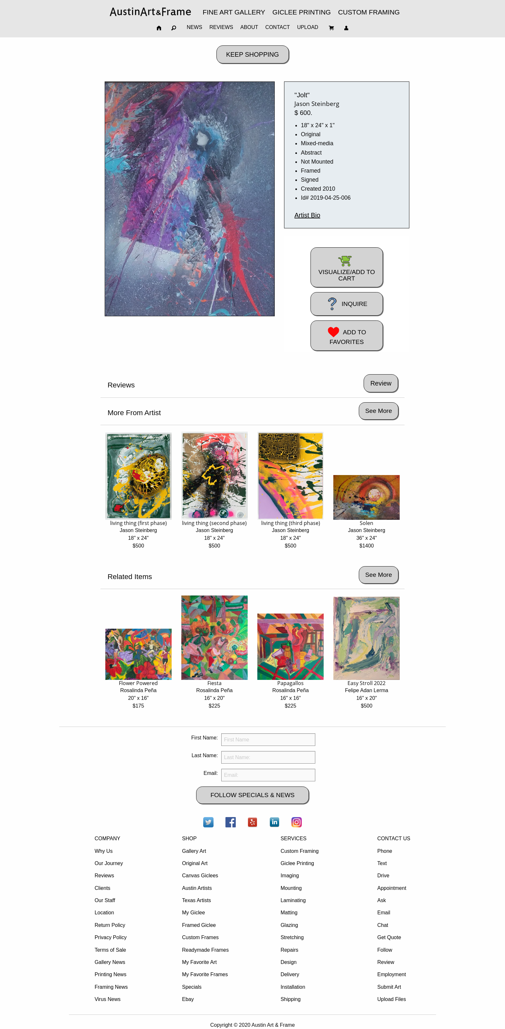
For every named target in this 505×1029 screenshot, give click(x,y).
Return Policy (110, 925)
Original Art (194, 863)
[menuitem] (150, 12)
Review (385, 962)
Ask (381, 900)
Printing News (111, 974)
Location (104, 912)
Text (381, 863)
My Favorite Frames (205, 974)
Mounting (291, 888)
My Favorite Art (199, 962)
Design (289, 962)
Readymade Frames (205, 950)
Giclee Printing (297, 863)
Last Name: (205, 755)
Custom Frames (200, 937)
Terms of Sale (110, 950)
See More (378, 410)
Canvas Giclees (200, 875)
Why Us (104, 851)
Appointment (391, 888)
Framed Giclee (199, 925)
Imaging (290, 875)
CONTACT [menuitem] (277, 27)
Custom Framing (300, 851)
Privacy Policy (111, 937)
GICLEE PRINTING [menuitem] (301, 12)
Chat (382, 925)
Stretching (292, 937)
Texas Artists (196, 900)
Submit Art (389, 987)
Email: (211, 773)
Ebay (188, 999)
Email (383, 912)
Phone (384, 851)
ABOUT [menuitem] (249, 27)
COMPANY (107, 838)
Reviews (104, 875)
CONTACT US (393, 838)
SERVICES (294, 838)
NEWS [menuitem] (194, 27)
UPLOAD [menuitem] (307, 27)
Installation (293, 987)
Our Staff (105, 900)
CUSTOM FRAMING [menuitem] (369, 12)
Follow (384, 950)
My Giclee (193, 912)
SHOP (189, 838)
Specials (191, 987)
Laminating (293, 900)
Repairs (289, 950)
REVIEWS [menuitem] (221, 27)
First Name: (204, 737)
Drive (383, 875)
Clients (102, 888)
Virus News (108, 999)
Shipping (290, 999)
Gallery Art (194, 851)
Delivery (290, 974)
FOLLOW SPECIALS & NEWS (252, 795)
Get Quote (389, 937)
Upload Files (391, 999)
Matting (289, 912)
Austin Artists (197, 888)
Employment (391, 974)
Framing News (111, 987)
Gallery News (110, 962)
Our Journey (109, 863)
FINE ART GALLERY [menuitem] (234, 12)
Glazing (289, 925)
